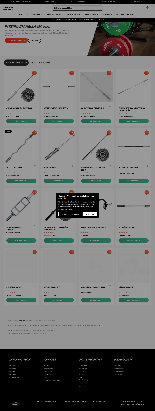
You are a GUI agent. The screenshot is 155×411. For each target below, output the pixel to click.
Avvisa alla (76, 214)
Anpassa (63, 214)
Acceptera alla (89, 214)
